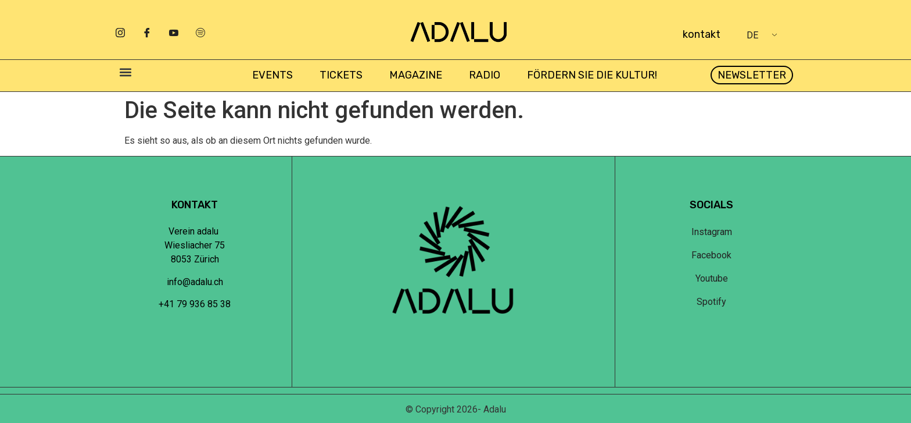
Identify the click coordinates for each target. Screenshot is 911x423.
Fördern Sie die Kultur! (592, 75)
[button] (125, 72)
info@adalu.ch (195, 281)
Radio (484, 75)
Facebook (711, 255)
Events (272, 75)
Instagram (711, 231)
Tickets (341, 75)
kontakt (701, 34)
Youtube (711, 278)
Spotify (711, 301)
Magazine (415, 75)
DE (752, 35)
